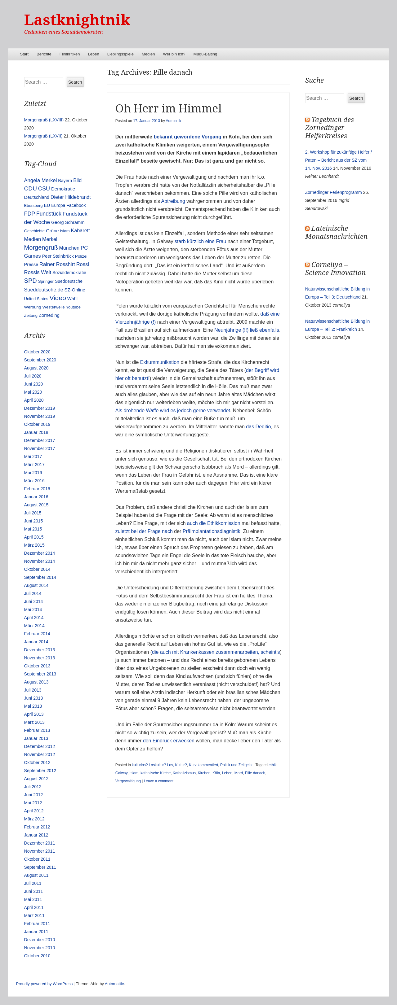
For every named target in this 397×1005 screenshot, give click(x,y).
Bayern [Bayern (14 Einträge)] (65, 180)
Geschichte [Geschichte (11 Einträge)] (34, 231)
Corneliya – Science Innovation (335, 269)
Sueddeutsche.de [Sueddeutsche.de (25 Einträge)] (43, 289)
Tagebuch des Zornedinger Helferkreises (329, 128)
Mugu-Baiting (205, 54)
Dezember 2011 (39, 843)
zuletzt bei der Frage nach (144, 531)
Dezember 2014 (39, 553)
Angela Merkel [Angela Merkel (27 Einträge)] (40, 180)
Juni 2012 (33, 794)
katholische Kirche (156, 773)
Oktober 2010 (37, 955)
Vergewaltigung (128, 781)
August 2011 (36, 875)
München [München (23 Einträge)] (69, 248)
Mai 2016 (33, 472)
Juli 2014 (33, 593)
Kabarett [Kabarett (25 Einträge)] (80, 230)
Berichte (44, 54)
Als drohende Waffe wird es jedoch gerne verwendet (172, 410)
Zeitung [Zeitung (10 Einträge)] (31, 315)
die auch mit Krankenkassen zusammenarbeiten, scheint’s (216, 652)
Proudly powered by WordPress (44, 983)
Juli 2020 (33, 376)
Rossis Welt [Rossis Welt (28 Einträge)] (37, 272)
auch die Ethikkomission (213, 523)
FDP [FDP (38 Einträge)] (29, 214)
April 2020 (34, 400)
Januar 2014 (36, 641)
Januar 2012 (36, 834)
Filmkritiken (70, 54)
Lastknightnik (77, 20)
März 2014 (34, 625)
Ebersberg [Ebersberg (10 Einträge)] (33, 205)
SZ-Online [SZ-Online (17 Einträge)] (75, 289)
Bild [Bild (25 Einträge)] (77, 180)
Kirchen (204, 773)
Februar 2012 (37, 826)
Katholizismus (184, 773)
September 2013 (40, 673)
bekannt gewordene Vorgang (186, 136)
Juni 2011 (33, 891)
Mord (238, 773)
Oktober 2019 (37, 424)
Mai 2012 (33, 802)
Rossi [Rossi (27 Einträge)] (82, 264)
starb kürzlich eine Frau (199, 241)
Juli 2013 (33, 690)
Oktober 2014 (37, 569)
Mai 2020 (33, 392)
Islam (134, 773)
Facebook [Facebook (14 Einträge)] (76, 205)
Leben (93, 54)
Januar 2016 (36, 496)
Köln (216, 773)
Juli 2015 (33, 512)
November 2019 (39, 416)
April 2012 (34, 810)
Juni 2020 (33, 384)
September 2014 (40, 577)
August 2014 (36, 585)
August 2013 (36, 681)
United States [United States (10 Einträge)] (36, 298)
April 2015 (34, 537)
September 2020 (40, 359)
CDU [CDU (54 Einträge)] (30, 188)
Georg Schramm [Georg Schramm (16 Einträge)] (67, 222)
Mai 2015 (33, 529)
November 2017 (39, 448)
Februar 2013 (37, 730)
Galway (121, 773)
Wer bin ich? (174, 54)
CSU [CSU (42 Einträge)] (44, 189)
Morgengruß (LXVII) (43, 135)
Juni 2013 (33, 698)
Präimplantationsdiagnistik (211, 531)
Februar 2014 (37, 633)
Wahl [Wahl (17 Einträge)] (72, 298)
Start (24, 54)
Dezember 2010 (39, 939)
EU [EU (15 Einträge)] (47, 205)
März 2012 (34, 818)
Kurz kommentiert (203, 765)
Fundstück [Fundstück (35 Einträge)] (48, 214)
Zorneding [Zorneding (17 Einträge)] (49, 315)
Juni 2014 (33, 601)
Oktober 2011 (37, 859)
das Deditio (258, 426)
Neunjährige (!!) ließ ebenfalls (246, 330)
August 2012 (36, 778)
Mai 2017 (33, 456)
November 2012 (39, 754)
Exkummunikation (159, 362)
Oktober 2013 (37, 665)
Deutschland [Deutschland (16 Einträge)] (36, 197)
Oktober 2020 (37, 351)
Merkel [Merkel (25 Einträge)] (49, 239)
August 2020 (36, 367)
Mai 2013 (33, 706)
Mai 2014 (33, 609)
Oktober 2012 (37, 762)
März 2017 (34, 464)
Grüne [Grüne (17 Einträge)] (52, 230)
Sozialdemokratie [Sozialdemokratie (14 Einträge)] (69, 272)
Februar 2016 (37, 488)
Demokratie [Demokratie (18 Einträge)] (63, 188)
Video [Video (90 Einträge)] (58, 297)
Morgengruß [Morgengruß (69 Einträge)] (41, 247)
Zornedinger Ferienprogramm (333, 192)
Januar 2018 (36, 432)
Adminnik (173, 121)
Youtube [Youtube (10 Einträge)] (73, 307)
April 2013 (34, 714)
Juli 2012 (33, 786)
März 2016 (34, 480)
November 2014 (39, 561)
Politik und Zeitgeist (236, 765)
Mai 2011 (33, 899)
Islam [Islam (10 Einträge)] (64, 231)
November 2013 (39, 657)
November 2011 (39, 851)
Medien (148, 54)
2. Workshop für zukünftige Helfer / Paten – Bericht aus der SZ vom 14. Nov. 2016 (338, 160)
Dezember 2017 (39, 440)
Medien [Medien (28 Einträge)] (32, 239)
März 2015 (34, 545)
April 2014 (34, 617)
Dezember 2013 (39, 649)
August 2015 (36, 504)
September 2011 (40, 867)
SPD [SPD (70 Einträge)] (30, 280)
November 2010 (39, 947)
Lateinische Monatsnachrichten (336, 232)
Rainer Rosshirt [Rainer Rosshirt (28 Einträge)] (57, 264)
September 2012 (40, 770)
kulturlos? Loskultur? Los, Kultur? (159, 765)
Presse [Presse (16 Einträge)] (31, 264)
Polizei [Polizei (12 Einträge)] (81, 256)
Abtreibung (173, 201)
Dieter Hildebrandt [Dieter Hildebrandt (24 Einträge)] (71, 197)
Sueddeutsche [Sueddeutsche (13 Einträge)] (69, 281)
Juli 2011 (33, 883)
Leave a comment (158, 781)
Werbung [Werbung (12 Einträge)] (32, 307)
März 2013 (34, 722)
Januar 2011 (36, 931)
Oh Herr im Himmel (168, 108)
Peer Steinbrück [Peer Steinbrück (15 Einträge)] (58, 256)
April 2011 (34, 907)
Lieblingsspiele (120, 54)
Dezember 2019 (39, 408)
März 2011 (34, 915)
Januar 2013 (36, 738)
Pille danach (255, 773)
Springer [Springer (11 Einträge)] (46, 281)
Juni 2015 (33, 520)
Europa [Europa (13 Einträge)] (58, 205)
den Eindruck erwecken (168, 740)
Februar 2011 (37, 923)
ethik (272, 765)
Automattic (114, 983)
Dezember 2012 (39, 746)
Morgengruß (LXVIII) (44, 119)
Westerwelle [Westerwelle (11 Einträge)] (53, 307)
